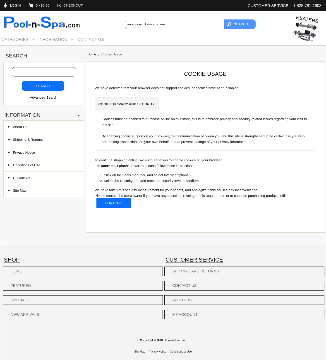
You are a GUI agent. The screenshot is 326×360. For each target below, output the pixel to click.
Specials (20, 300)
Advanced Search (43, 97)
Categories (15, 39)
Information (52, 39)
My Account (185, 314)
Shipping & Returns (25, 139)
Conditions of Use (24, 165)
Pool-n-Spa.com (175, 340)
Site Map (17, 190)
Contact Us (90, 39)
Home (91, 54)
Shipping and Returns (195, 271)
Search (16, 56)
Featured (21, 286)
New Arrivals (25, 314)
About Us (17, 127)
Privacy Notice (21, 152)
